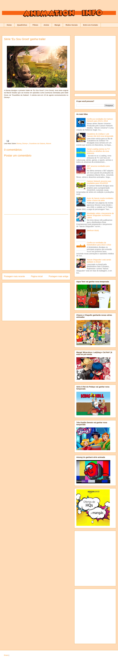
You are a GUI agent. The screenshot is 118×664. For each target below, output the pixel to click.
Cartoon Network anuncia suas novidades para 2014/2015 (99, 182)
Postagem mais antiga (58, 276)
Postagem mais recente (14, 276)
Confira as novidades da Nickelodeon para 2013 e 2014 (99, 244)
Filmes (35, 25)
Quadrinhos (22, 25)
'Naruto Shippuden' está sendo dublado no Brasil (99, 261)
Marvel (48, 143)
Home (9, 25)
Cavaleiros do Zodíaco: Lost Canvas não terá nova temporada (100, 135)
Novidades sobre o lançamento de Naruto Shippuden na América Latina (100, 215)
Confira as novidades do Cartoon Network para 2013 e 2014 (100, 120)
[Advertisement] (26, 242)
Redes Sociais (72, 25)
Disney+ (25, 143)
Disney (18, 143)
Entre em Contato (90, 25)
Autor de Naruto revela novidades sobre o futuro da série (100, 199)
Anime (46, 25)
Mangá (57, 25)
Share (6, 655)
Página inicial (37, 276)
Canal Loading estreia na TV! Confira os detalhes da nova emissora (98, 151)
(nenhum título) (93, 230)
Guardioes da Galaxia (37, 143)
